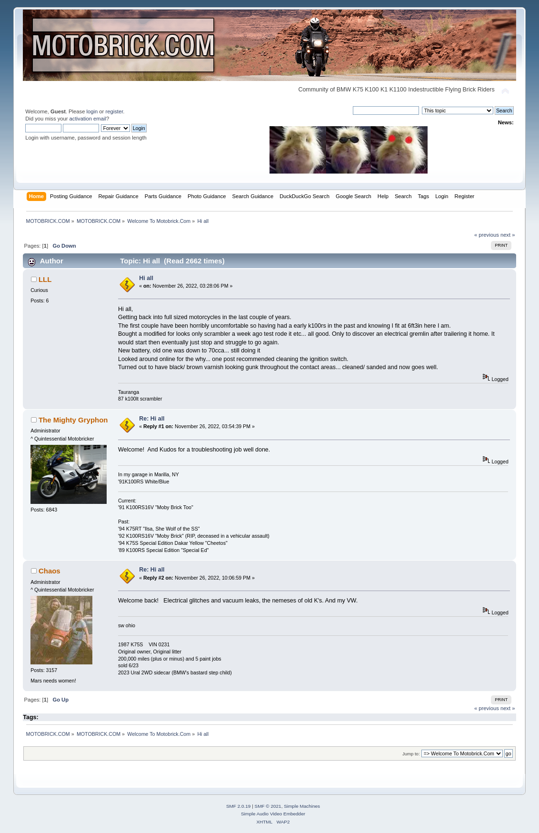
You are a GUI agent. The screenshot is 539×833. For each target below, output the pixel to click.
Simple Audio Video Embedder (273, 813)
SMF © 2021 (268, 806)
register (114, 111)
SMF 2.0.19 (238, 806)
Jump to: (411, 753)
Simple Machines (302, 806)
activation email (88, 118)
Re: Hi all (151, 418)
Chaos (49, 571)
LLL (45, 279)
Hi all (146, 278)
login (92, 111)
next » (507, 235)
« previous (486, 235)
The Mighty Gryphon (73, 420)
